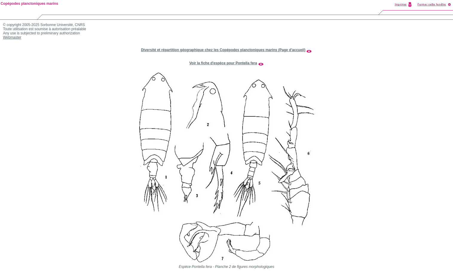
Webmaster (12, 37)
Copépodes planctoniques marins (29, 3)
